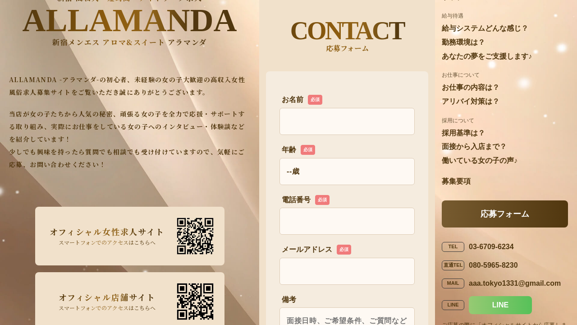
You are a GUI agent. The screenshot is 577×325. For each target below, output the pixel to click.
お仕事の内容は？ (470, 87)
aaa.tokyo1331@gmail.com (515, 283)
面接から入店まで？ (474, 146)
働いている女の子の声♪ (479, 160)
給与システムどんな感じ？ (485, 28)
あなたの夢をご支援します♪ (487, 56)
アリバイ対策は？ (470, 101)
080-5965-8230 (493, 265)
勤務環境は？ (463, 42)
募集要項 (456, 181)
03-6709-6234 (491, 247)
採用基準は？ (463, 133)
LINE (500, 305)
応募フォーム (505, 213)
